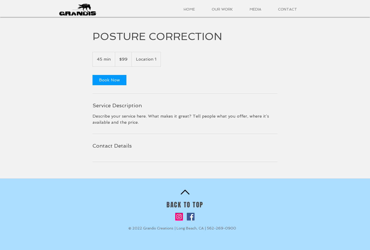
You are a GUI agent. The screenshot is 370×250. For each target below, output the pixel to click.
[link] (109, 80)
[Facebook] (191, 216)
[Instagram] (179, 216)
